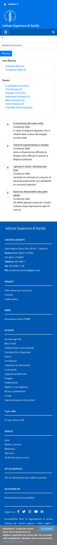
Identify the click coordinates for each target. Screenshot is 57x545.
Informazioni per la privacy (18, 301)
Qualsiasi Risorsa (14, 66)
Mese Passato (14, 100)
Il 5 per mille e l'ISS (14, 431)
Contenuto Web (15, 69)
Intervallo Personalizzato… (19, 107)
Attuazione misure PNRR (17, 330)
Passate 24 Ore (15, 93)
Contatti (9, 306)
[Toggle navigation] (5, 32)
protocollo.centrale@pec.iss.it (25, 281)
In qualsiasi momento (17, 85)
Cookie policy (11, 310)
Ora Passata (13, 89)
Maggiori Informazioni (13, 541)
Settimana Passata (17, 96)
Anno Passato (14, 103)
